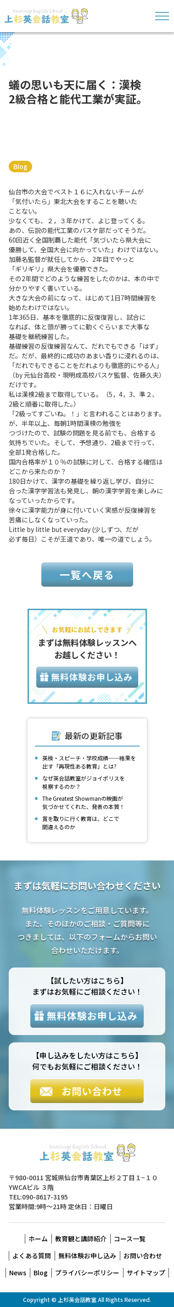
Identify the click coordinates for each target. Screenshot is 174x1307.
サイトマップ (146, 1272)
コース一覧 (130, 1238)
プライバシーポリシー (87, 1272)
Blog (20, 166)
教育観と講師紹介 (81, 1238)
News (17, 1272)
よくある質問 (31, 1255)
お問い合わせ (142, 1255)
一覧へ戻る (87, 574)
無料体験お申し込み (87, 1255)
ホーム (38, 1238)
